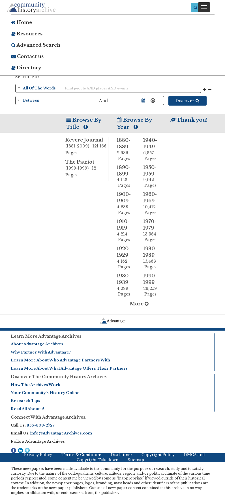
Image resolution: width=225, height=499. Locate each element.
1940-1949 (152, 149)
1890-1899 (126, 176)
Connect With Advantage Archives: (48, 417)
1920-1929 (126, 258)
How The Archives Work (35, 385)
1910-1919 (126, 231)
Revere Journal (86, 146)
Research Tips (25, 401)
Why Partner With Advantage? (41, 352)
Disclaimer (121, 455)
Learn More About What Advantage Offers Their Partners (69, 368)
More (139, 304)
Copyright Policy (158, 455)
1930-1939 (126, 285)
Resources (26, 34)
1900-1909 (126, 203)
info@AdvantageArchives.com (61, 433)
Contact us (27, 56)
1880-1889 (126, 149)
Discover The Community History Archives (59, 376)
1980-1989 (152, 258)
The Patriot (86, 168)
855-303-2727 (41, 425)
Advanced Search (35, 45)
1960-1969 (152, 203)
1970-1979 (152, 231)
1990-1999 (152, 285)
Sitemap (136, 460)
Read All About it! (27, 409)
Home (21, 22)
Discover (187, 100)
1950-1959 (152, 176)
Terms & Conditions (81, 455)
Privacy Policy (38, 455)
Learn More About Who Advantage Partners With (60, 360)
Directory (26, 67)
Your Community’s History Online (45, 393)
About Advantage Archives (37, 344)
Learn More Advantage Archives (46, 336)
